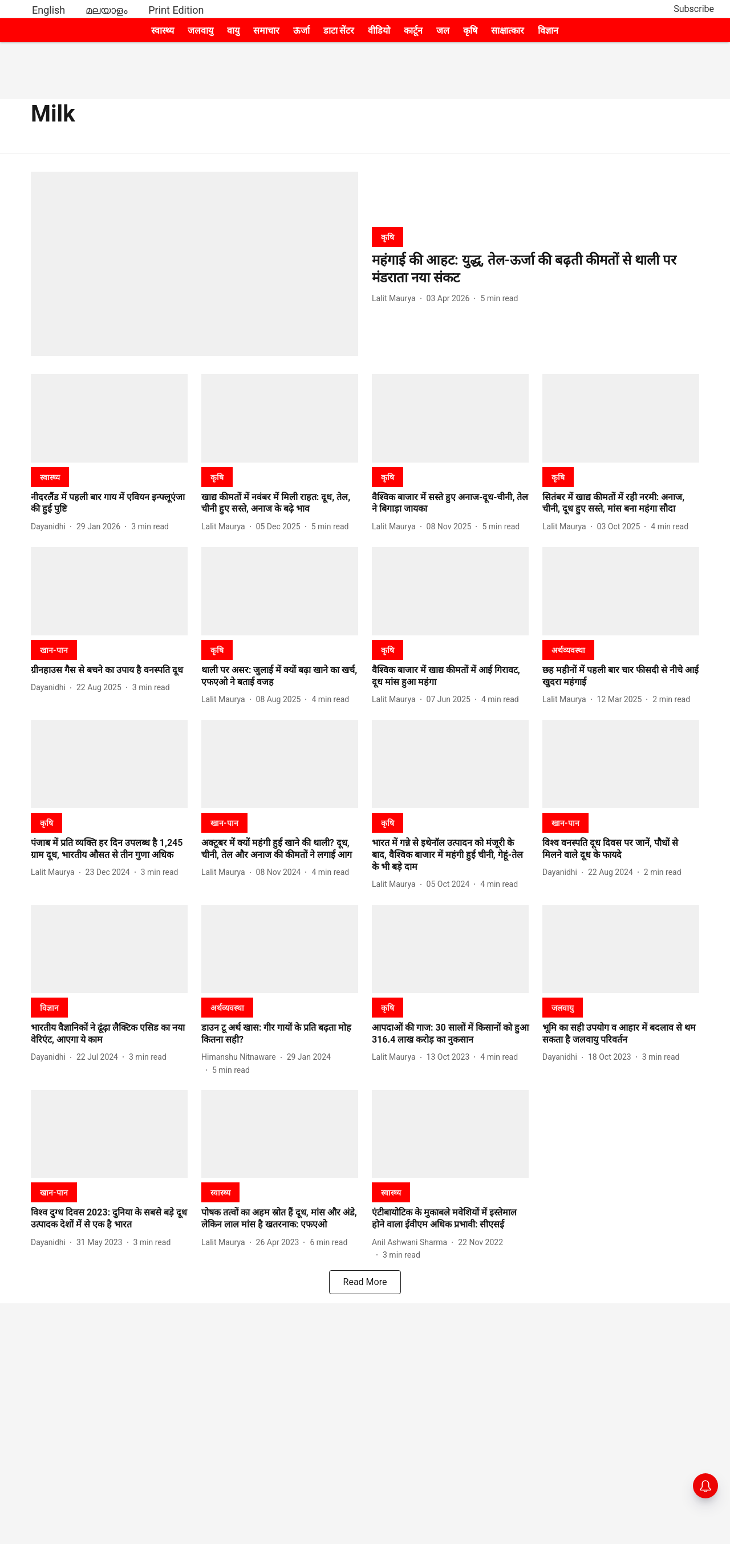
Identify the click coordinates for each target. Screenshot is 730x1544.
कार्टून (413, 30)
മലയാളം (107, 10)
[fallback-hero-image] (194, 264)
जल (442, 30)
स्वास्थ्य (162, 30)
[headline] (535, 269)
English (48, 10)
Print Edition (176, 10)
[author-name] (396, 299)
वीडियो (379, 30)
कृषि (470, 30)
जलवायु (200, 30)
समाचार (266, 30)
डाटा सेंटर (339, 30)
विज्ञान (548, 30)
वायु (233, 30)
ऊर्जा (301, 30)
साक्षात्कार (507, 30)
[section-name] (387, 237)
